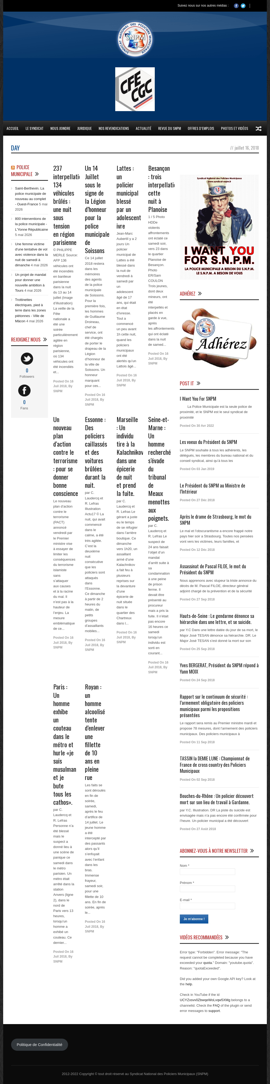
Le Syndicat (35, 128)
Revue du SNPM (169, 128)
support (214, 1011)
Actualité (143, 128)
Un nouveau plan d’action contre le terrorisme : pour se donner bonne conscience (65, 456)
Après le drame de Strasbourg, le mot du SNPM (215, 519)
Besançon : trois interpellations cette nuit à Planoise (164, 188)
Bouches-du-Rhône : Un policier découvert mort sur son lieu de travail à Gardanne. (217, 798)
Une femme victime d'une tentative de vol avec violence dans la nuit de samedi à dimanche (31, 254)
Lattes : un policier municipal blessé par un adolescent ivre (129, 196)
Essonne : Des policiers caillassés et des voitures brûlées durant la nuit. (96, 452)
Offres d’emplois (201, 128)
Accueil (13, 128)
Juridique (84, 128)
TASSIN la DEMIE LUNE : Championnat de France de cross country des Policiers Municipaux (215, 764)
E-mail (186, 900)
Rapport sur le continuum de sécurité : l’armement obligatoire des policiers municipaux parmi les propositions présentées (214, 705)
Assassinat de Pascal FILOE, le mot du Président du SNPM (213, 569)
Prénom (187, 883)
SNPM (57, 391)
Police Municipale (21, 170)
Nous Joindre (60, 128)
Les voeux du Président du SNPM (208, 441)
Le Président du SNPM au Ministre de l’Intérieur (212, 488)
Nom (184, 866)
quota (207, 963)
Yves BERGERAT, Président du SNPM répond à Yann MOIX (219, 668)
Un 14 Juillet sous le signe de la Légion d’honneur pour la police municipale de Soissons (97, 209)
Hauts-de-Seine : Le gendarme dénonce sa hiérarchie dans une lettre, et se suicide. (217, 618)
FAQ (216, 1005)
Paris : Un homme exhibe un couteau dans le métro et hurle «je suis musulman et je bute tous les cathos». (64, 744)
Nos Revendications (114, 128)
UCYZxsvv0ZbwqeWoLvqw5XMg (205, 1000)
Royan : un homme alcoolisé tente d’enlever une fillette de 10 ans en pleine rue (95, 732)
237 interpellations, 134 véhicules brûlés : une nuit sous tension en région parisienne (70, 205)
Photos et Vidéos (234, 128)
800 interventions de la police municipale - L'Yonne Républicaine (31, 224)
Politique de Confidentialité (39, 1045)
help (189, 984)
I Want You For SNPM (198, 398)
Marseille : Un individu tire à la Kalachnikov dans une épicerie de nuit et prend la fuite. (130, 456)
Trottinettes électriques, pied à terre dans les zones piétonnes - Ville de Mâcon (30, 310)
